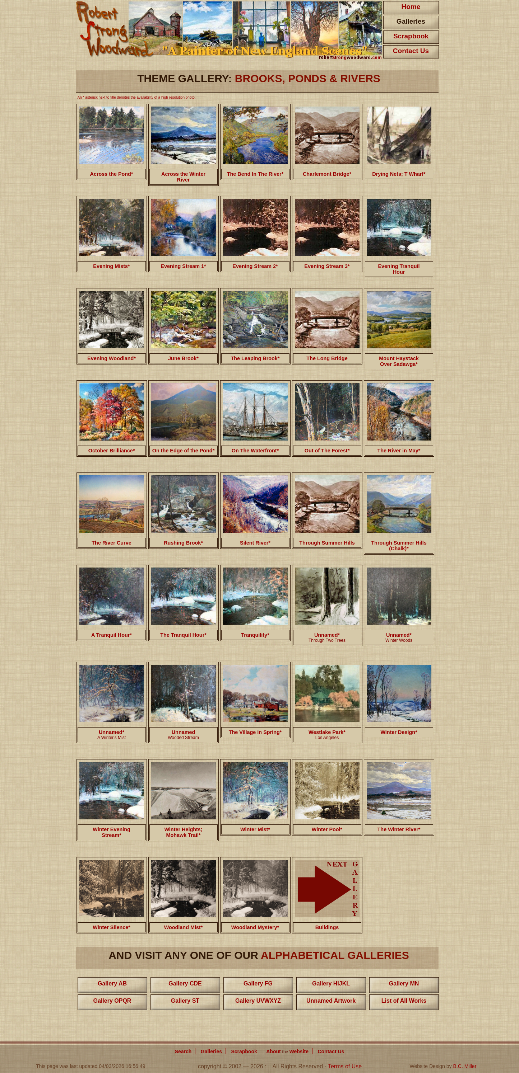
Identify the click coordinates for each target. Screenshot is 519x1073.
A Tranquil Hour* (111, 635)
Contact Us (411, 51)
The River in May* (399, 450)
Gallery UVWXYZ (258, 1001)
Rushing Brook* (183, 543)
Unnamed (183, 732)
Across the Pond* (111, 174)
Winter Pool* (327, 829)
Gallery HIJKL (331, 983)
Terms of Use (345, 1066)
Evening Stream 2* (255, 266)
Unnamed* (327, 635)
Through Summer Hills (327, 543)
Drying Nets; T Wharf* (399, 174)
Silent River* (255, 543)
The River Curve (111, 543)
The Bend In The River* (255, 174)
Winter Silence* (111, 927)
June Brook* (183, 358)
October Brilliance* (111, 450)
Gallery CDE (184, 983)
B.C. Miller (464, 1066)
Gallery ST (185, 1001)
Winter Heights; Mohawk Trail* (183, 832)
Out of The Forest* (327, 450)
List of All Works (403, 1001)
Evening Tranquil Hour (399, 269)
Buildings (327, 927)
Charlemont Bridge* (327, 174)
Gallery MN (404, 983)
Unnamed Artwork (331, 1001)
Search (183, 1051)
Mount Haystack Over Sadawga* (398, 361)
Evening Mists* (111, 266)
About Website (287, 1051)
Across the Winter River (183, 177)
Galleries (411, 21)
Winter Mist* (255, 829)
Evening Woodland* (111, 358)
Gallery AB (112, 983)
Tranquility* (255, 635)
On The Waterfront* (255, 450)
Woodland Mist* (183, 927)
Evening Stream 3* (326, 266)
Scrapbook (410, 36)
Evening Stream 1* (183, 266)
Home (411, 6)
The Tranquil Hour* (183, 635)
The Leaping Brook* (255, 358)
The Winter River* (399, 829)
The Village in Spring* (255, 732)
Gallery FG (258, 983)
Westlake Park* (327, 734)
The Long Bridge (326, 358)
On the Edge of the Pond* (183, 450)
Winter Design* (398, 732)
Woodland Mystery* (255, 927)
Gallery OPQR (112, 1001)
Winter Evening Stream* (111, 832)
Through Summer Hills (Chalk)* (398, 545)
